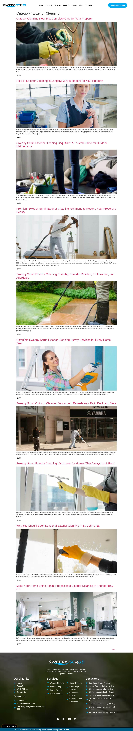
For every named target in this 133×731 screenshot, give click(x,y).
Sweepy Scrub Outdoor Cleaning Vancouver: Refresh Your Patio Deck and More (66, 403)
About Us (48, 5)
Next (114, 649)
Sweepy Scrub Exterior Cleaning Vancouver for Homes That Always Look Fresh (65, 463)
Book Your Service (9, 726)
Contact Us (89, 5)
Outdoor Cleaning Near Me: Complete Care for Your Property (54, 18)
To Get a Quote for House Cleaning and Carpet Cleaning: (36, 730)
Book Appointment (117, 5)
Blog (81, 5)
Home (41, 5)
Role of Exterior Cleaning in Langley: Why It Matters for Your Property (59, 80)
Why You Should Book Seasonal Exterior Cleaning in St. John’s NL (58, 525)
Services (58, 5)
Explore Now (64, 730)
